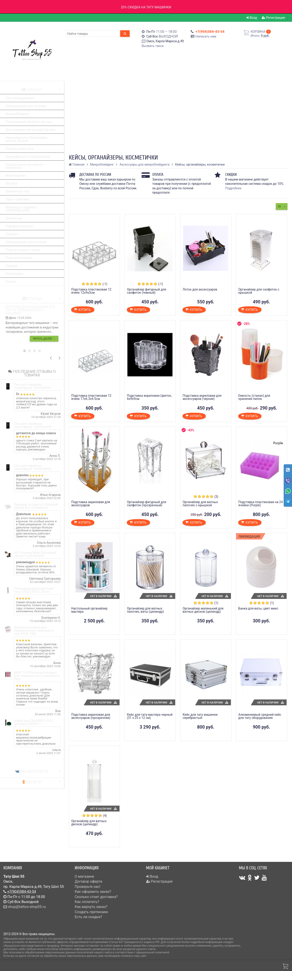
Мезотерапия (15, 175)
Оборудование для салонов (26, 242)
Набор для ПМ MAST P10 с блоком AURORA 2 (33, 722)
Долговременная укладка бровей (30, 129)
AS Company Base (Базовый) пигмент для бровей (35, 554)
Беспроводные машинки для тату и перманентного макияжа (30, 310)
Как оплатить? (87, 902)
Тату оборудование (20, 98)
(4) (105, 815)
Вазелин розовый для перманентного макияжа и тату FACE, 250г (34, 630)
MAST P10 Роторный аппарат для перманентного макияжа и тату (37, 675)
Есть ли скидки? (88, 917)
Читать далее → (44, 338)
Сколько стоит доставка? (96, 897)
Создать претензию (91, 912)
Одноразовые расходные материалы (24, 166)
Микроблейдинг (18, 114)
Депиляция (14, 218)
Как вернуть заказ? (91, 907)
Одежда (11, 265)
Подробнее (233, 188)
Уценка (11, 281)
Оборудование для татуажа (26, 106)
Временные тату (18, 191)
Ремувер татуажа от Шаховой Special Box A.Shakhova (36, 506)
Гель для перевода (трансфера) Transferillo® (32, 386)
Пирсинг (12, 234)
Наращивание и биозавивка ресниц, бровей (26, 139)
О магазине (84, 876)
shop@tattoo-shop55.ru (27, 907)
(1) (216, 603)
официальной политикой (152, 952)
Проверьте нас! (87, 886)
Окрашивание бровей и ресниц (29, 122)
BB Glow (11, 183)
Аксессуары (14, 273)
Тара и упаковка (18, 199)
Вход (251, 17)
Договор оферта (88, 881)
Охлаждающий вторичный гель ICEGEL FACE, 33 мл (33, 590)
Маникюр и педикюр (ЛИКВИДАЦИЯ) (21, 208)
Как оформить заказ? (93, 891)
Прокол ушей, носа (19, 148)
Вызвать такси (153, 46)
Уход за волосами (19, 258)
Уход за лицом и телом (23, 250)
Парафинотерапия (19, 226)
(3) (216, 496)
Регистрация (273, 17)
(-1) (104, 284)
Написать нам (205, 36)
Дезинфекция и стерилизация (28, 156)
